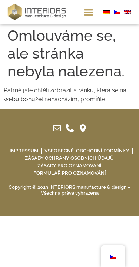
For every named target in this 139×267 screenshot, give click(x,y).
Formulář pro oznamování (69, 173)
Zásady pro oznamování (69, 165)
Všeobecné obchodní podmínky (86, 151)
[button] (88, 12)
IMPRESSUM (24, 151)
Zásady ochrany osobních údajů (69, 158)
